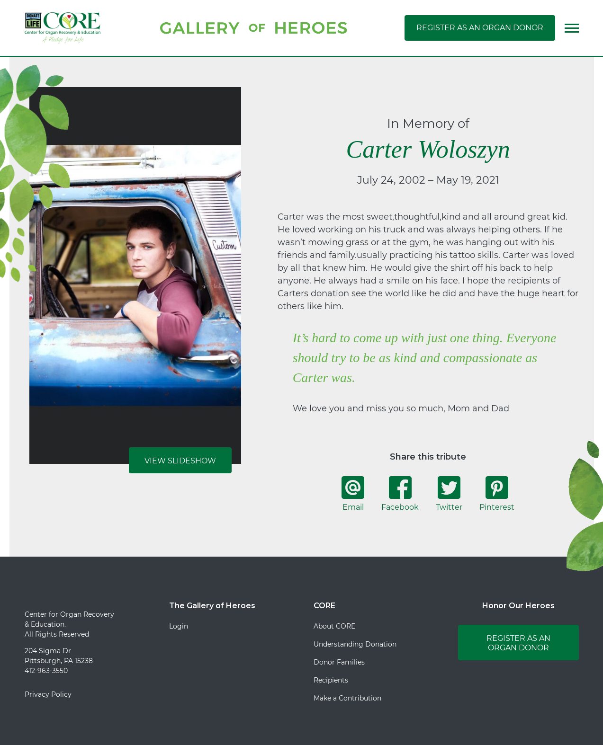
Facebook (400, 493)
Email (353, 493)
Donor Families (339, 662)
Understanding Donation (355, 644)
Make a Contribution (347, 698)
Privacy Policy (48, 694)
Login (178, 626)
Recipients (331, 680)
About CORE (334, 626)
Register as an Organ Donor (479, 27)
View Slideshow (180, 460)
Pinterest (496, 493)
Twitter (449, 493)
